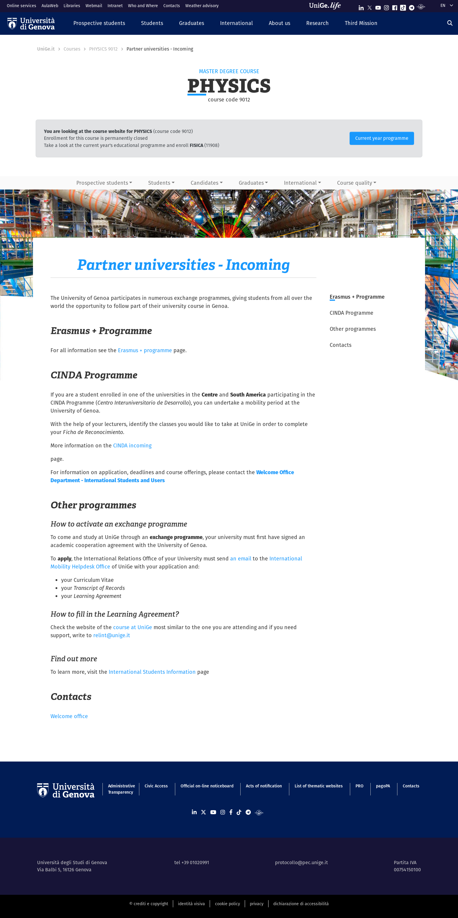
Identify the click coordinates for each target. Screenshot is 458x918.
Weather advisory (202, 6)
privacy (256, 904)
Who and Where (143, 6)
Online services (21, 6)
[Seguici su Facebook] (394, 6)
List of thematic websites (319, 786)
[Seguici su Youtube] (378, 6)
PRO (360, 786)
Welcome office (69, 716)
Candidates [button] (204, 183)
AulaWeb (50, 6)
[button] (99, 23)
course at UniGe (132, 627)
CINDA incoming (132, 445)
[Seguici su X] (369, 6)
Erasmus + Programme (357, 296)
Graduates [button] (251, 183)
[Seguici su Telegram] (411, 6)
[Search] (450, 23)
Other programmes (353, 329)
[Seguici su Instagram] (386, 6)
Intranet (115, 6)
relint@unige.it (111, 635)
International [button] (300, 183)
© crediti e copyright (148, 904)
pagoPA (383, 786)
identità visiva (191, 904)
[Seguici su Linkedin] (361, 6)
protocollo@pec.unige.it (301, 862)
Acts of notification (264, 786)
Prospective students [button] (102, 183)
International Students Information (152, 672)
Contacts (171, 6)
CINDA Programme (351, 313)
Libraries (72, 6)
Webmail (94, 6)
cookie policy (227, 904)
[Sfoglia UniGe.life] (327, 6)
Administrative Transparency (120, 789)
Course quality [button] (354, 183)
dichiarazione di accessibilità (301, 904)
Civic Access (156, 786)
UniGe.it (46, 49)
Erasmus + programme (145, 350)
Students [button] (159, 183)
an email (240, 558)
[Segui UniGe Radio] (421, 6)
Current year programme (381, 138)
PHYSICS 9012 (103, 49)
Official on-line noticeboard (207, 786)
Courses (72, 49)
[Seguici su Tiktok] (403, 6)
